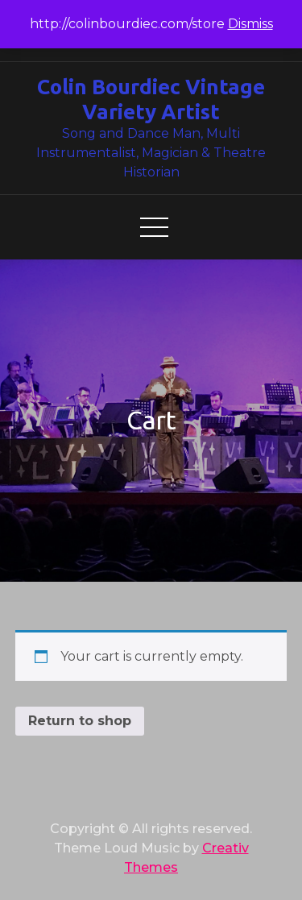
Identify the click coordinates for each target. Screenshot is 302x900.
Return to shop (79, 720)
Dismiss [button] (250, 23)
